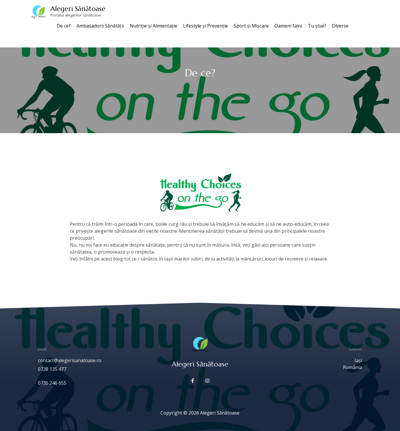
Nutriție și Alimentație (153, 26)
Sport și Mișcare (251, 26)
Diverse (340, 26)
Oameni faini (288, 26)
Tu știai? (317, 26)
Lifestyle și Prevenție (205, 26)
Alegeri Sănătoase (77, 9)
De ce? (64, 26)
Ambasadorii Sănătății (100, 26)
